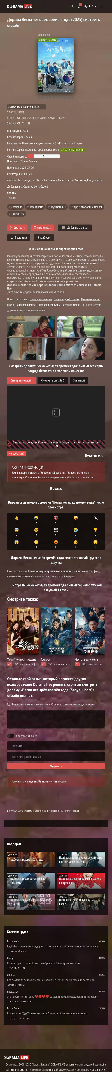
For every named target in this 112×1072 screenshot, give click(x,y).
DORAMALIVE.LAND (15, 810)
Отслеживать (43, 228)
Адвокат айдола (17, 951)
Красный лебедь (16, 968)
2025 (25, 131)
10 (72, 98)
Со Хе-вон (63, 180)
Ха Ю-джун (23, 180)
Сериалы (28, 810)
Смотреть (17, 228)
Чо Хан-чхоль (78, 180)
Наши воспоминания (41, 299)
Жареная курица (16, 984)
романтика (18, 214)
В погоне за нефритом (20, 1001)
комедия (17, 207)
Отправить (56, 766)
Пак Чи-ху (37, 180)
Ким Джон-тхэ (95, 180)
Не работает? (16, 454)
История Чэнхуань (49, 305)
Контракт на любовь (18, 1018)
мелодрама (36, 207)
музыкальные (58, 207)
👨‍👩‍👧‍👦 (56, 532)
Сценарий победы (27, 305)
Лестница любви (71, 305)
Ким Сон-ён (25, 174)
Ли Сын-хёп (50, 180)
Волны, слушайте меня (67, 299)
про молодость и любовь (88, 207)
